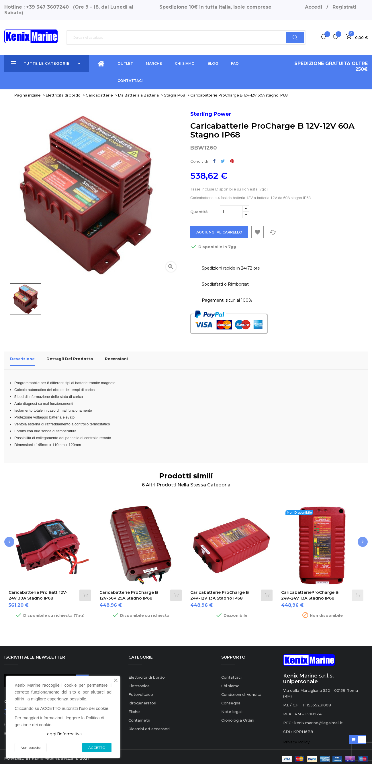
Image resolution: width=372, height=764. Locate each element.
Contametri (139, 716)
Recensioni (116, 359)
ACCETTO (96, 747)
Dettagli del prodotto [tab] (69, 359)
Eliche (134, 707)
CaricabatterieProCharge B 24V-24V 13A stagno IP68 (309, 591)
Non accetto (30, 747)
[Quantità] (231, 211)
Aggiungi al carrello (220, 232)
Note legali (231, 707)
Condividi (214, 161)
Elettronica (139, 681)
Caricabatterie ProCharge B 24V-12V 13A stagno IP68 (219, 591)
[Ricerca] (186, 37)
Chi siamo (230, 681)
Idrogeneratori (142, 699)
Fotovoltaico (140, 690)
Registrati (344, 7)
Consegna (230, 699)
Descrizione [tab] (22, 359)
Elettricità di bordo (146, 673)
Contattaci (231, 673)
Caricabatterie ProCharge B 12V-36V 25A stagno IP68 (128, 591)
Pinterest (232, 161)
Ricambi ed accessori (149, 724)
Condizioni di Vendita (241, 690)
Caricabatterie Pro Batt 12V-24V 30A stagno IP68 (38, 591)
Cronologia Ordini (237, 716)
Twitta (223, 161)
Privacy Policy (296, 738)
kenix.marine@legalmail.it (318, 719)
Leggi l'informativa (63, 733)
